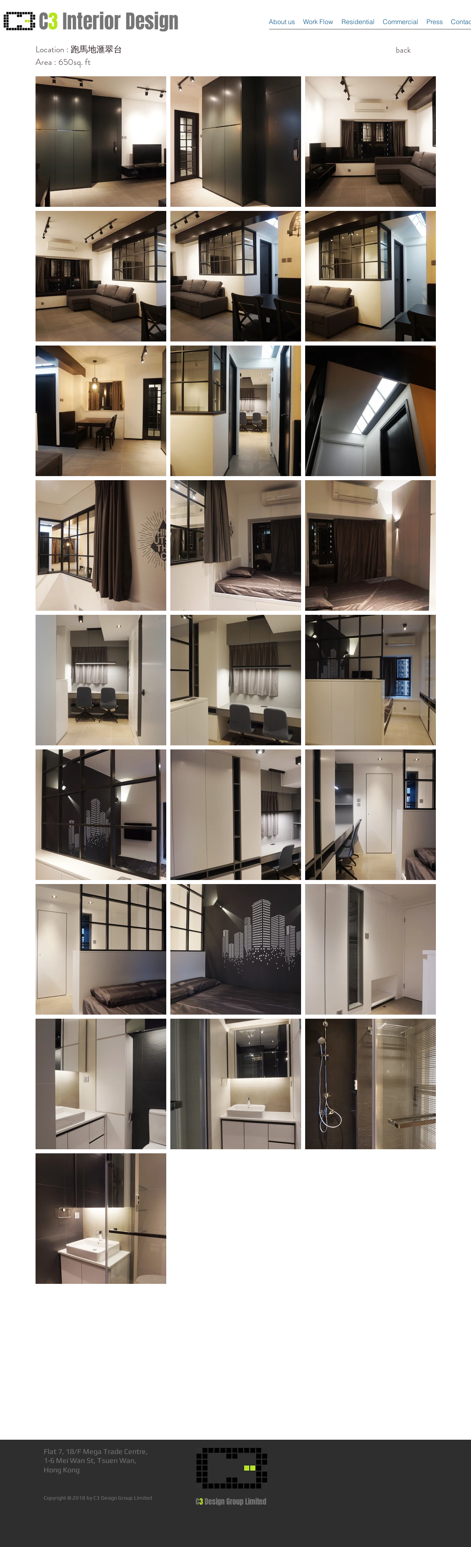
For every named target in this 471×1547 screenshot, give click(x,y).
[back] (403, 50)
